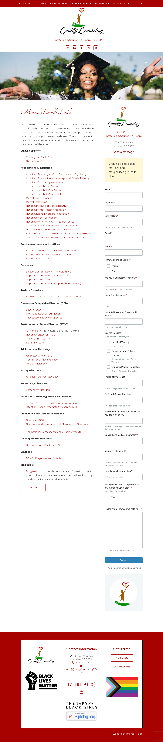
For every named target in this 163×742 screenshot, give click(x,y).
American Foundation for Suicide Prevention (51, 250)
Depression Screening (38, 279)
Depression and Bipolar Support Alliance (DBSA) (53, 283)
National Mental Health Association (46, 209)
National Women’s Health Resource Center (50, 221)
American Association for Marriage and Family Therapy (57, 178)
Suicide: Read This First (39, 258)
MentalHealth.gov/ (36, 201)
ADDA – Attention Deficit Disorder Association (52, 403)
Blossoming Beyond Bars (106, 3)
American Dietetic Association (43, 376)
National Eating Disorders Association (47, 213)
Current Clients (122, 666)
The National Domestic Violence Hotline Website (53, 431)
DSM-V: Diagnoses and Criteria (43, 458)
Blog (141, 3)
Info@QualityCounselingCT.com (73, 39)
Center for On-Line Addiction (42, 359)
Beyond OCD (33, 309)
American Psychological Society (44, 193)
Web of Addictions (36, 363)
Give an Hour (33, 330)
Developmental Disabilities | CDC (44, 445)
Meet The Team (50, 3)
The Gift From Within (38, 338)
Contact (130, 3)
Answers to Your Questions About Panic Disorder (54, 296)
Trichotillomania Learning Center (44, 317)
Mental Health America (39, 197)
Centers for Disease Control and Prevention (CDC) (55, 237)
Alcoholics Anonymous (39, 355)
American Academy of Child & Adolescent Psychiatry (56, 174)
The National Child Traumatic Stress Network (52, 225)
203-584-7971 (100, 39)
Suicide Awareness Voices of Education (48, 254)
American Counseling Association (45, 182)
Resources (82, 3)
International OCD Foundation (43, 313)
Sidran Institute (35, 342)
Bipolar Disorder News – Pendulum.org (48, 271)
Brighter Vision (134, 733)
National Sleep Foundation (41, 217)
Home (22, 3)
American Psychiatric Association (45, 186)
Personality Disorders (38, 389)
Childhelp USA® (35, 420)
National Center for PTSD (41, 334)
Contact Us (122, 658)
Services (67, 3)
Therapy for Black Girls (39, 157)
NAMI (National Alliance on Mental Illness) (49, 229)
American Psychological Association (46, 189)
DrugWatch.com (35, 471)
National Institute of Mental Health (46, 205)
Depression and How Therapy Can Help (49, 275)
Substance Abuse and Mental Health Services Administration (61, 233)
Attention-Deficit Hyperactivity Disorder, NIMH (52, 406)
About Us (34, 3)
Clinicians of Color (36, 161)
